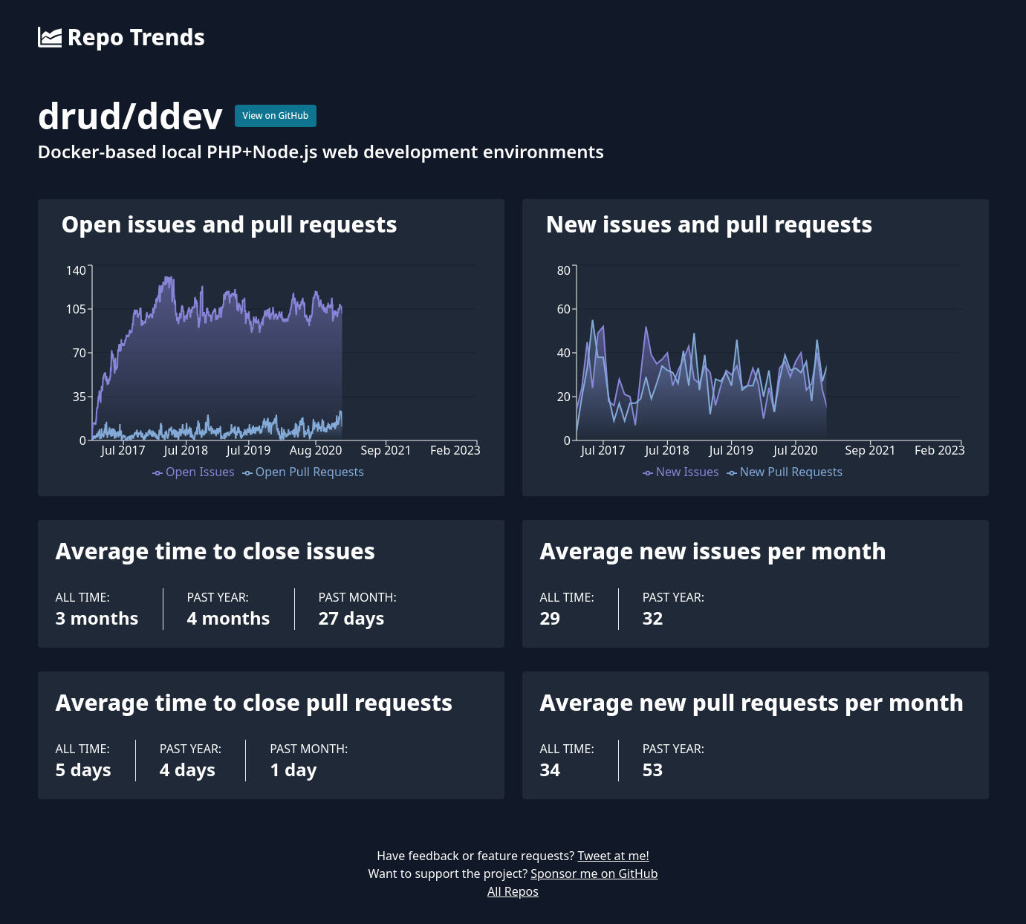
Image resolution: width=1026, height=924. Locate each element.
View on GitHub (276, 115)
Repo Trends (121, 37)
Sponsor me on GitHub (594, 873)
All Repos (513, 891)
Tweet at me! (613, 855)
